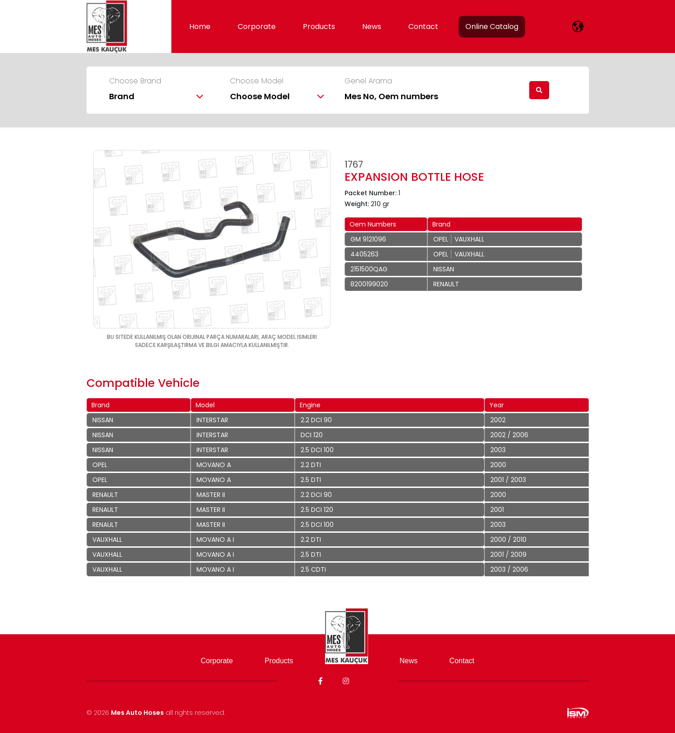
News (371, 26)
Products (319, 26)
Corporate (257, 26)
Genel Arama (368, 81)
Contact (423, 26)
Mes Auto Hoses (137, 713)
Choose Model (256, 81)
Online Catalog (491, 26)
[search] (539, 90)
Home (200, 26)
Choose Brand (135, 81)
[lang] (578, 26)
